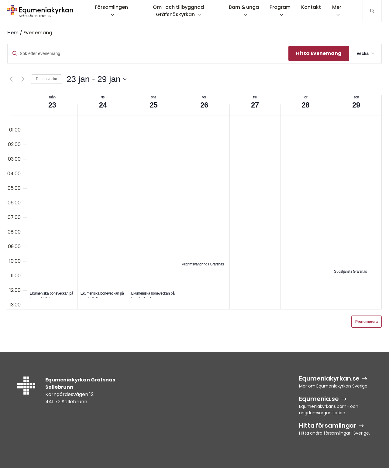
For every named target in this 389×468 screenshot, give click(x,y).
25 (154, 105)
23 (52, 105)
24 (103, 105)
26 (204, 105)
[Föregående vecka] (11, 79)
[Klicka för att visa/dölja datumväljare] (96, 79)
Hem (13, 32)
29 (356, 105)
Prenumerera (366, 321)
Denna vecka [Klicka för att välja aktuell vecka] (46, 79)
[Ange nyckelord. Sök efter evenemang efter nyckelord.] (148, 53)
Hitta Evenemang (319, 53)
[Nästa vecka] (22, 79)
